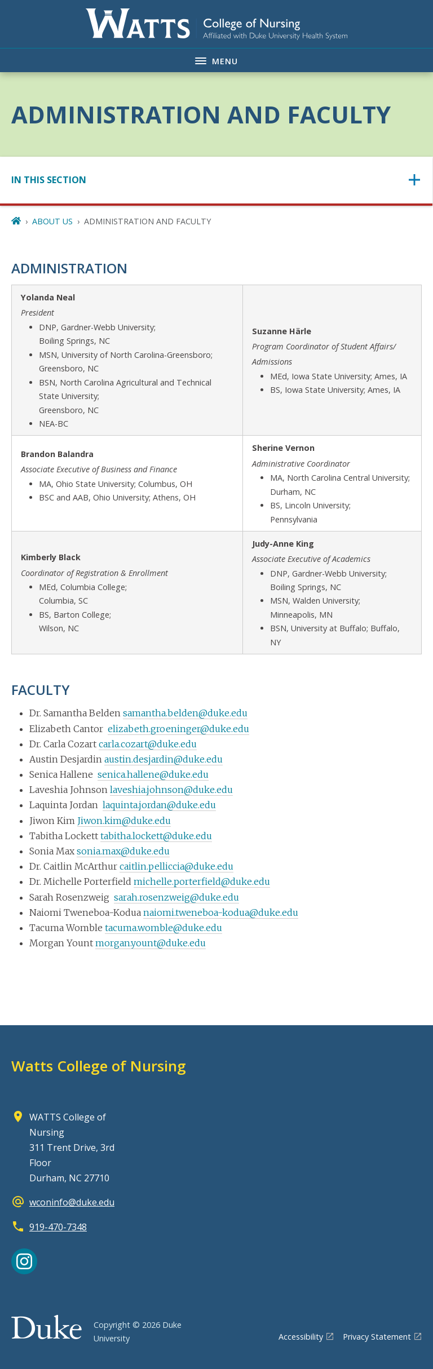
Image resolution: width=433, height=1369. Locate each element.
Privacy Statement (377, 1336)
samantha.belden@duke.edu (185, 713)
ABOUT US (52, 221)
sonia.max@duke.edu (123, 851)
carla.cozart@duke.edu (148, 744)
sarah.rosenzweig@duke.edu (176, 897)
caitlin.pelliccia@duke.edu (176, 866)
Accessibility (301, 1336)
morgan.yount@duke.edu (150, 943)
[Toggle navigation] (216, 180)
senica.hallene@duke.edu (153, 774)
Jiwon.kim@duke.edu (124, 820)
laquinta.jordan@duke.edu (159, 804)
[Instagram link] (24, 1261)
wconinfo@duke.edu (71, 1202)
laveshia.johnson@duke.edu (171, 789)
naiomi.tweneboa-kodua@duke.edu (220, 912)
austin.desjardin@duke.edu (163, 759)
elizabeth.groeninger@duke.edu (178, 728)
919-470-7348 (58, 1227)
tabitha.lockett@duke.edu (156, 835)
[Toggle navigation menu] (216, 60)
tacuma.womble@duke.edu (163, 927)
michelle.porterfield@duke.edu (202, 881)
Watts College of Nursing (98, 1066)
